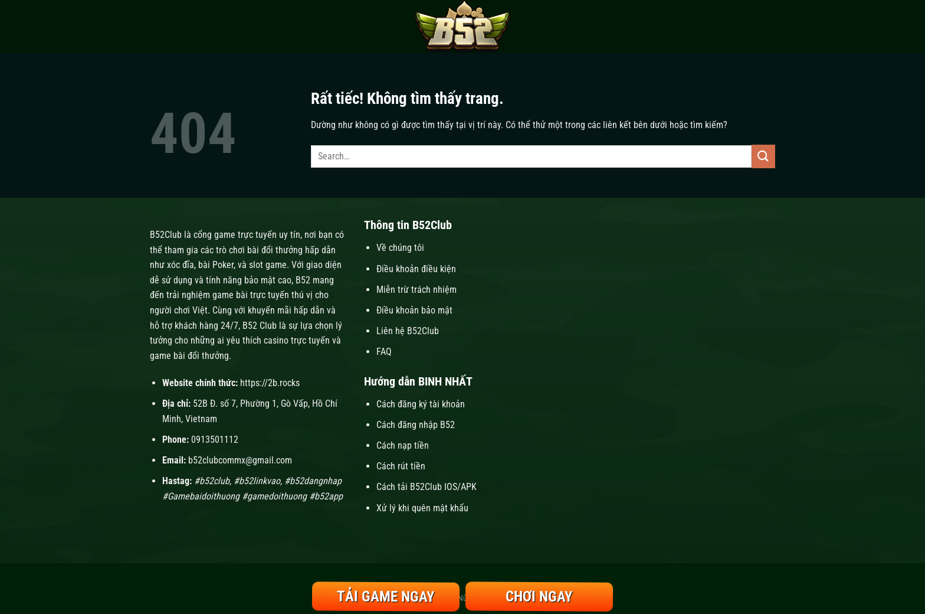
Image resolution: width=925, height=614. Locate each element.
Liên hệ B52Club (407, 331)
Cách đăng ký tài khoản (420, 404)
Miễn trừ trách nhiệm (416, 289)
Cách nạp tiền (403, 445)
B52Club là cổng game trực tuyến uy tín (225, 234)
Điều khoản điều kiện (416, 269)
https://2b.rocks (270, 382)
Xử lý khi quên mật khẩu (422, 508)
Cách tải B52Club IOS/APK (426, 486)
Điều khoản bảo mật (414, 310)
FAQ (384, 351)
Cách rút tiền (400, 466)
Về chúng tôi (400, 247)
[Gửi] (763, 156)
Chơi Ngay (539, 596)
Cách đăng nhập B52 (415, 424)
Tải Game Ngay (386, 596)
